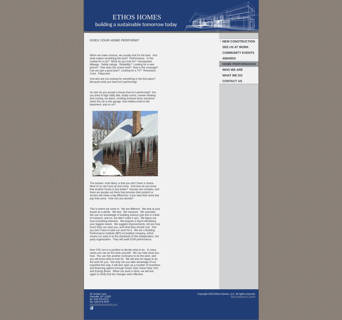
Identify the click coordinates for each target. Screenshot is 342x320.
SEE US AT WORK (235, 47)
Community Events (238, 52)
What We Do (232, 75)
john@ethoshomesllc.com (103, 304)
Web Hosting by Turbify (243, 296)
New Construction (238, 41)
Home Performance (239, 64)
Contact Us (232, 81)
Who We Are (232, 69)
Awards (229, 58)
